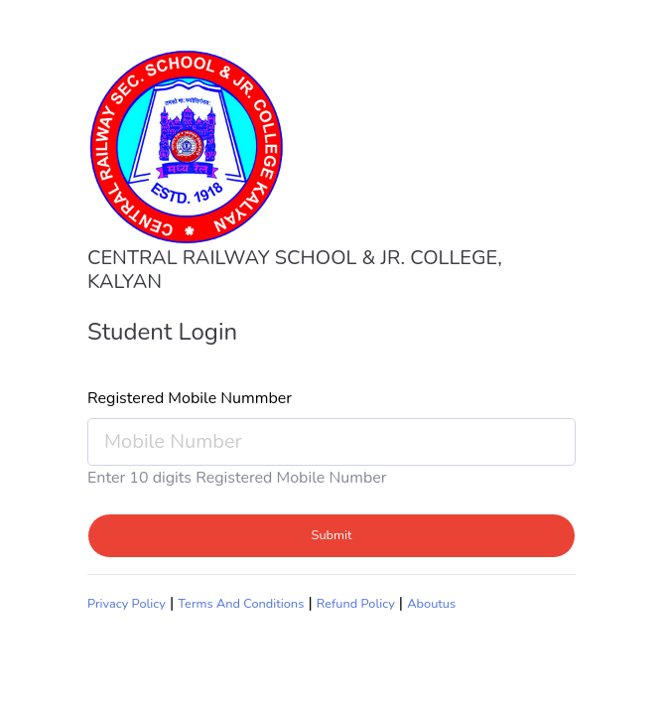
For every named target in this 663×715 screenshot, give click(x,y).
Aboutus (431, 604)
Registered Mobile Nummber (189, 398)
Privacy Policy (126, 604)
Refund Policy (356, 604)
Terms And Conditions (241, 604)
